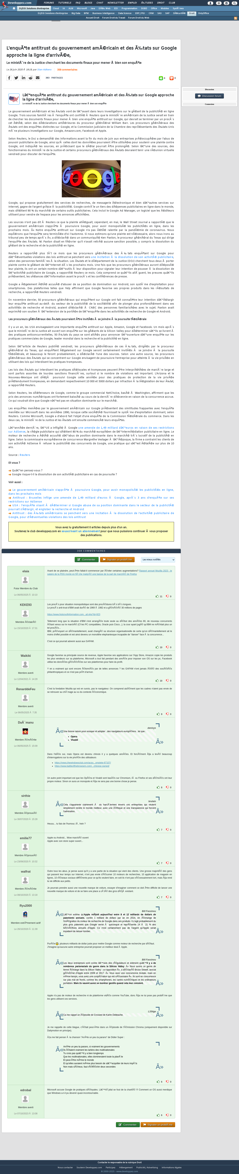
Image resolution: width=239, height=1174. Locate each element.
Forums (49, 2)
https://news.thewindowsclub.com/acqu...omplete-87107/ (83, 769)
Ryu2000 (26, 912)
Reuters (25, 457)
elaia (25, 578)
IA (64, 8)
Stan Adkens (44, 72)
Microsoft (82, 8)
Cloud (56, 8)
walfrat (26, 878)
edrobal (25, 1097)
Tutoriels (65, 2)
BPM (86, 13)
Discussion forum (209, 96)
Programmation (129, 8)
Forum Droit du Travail (113, 18)
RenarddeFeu (25, 696)
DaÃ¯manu (26, 729)
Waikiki (26, 662)
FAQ (77, 2)
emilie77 (26, 845)
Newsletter (115, 2)
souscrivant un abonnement (81, 534)
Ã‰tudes (147, 2)
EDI (116, 8)
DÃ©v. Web (104, 8)
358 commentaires (67, 72)
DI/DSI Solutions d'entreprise (34, 8)
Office (154, 8)
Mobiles (165, 8)
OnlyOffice (203, 13)
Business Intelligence (103, 13)
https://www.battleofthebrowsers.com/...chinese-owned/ (82, 773)
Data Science (124, 13)
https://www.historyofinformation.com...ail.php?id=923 (73, 621)
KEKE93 (26, 611)
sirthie (25, 802)
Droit (161, 2)
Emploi (132, 2)
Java (93, 8)
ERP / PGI (140, 13)
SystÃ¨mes (178, 8)
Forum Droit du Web (138, 18)
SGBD (144, 8)
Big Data (76, 13)
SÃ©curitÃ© (179, 13)
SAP (167, 13)
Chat (99, 2)
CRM (151, 13)
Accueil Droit (92, 18)
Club (171, 2)
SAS (159, 13)
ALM (71, 8)
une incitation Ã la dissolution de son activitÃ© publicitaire (132, 260)
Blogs (88, 2)
